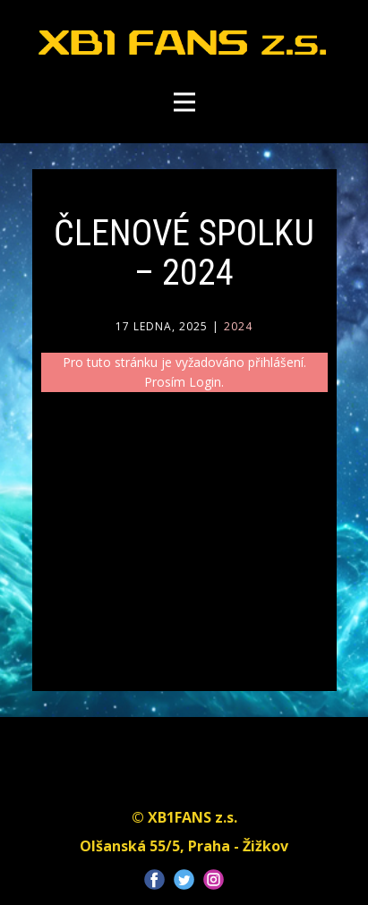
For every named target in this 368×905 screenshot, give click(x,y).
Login (205, 381)
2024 (238, 326)
